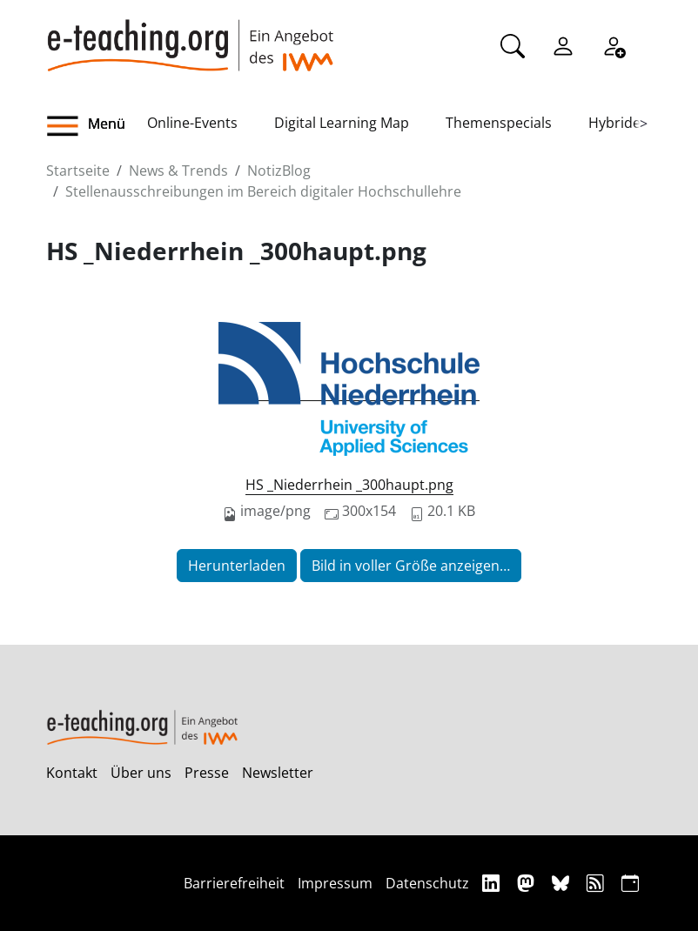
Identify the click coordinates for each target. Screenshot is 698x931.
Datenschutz (427, 883)
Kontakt (71, 772)
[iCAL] (630, 882)
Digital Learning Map (341, 122)
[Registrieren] (613, 44)
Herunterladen (236, 565)
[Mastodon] (528, 882)
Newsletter (277, 772)
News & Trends (178, 170)
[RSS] (597, 882)
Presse (207, 772)
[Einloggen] (563, 44)
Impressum (335, 883)
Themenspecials (499, 122)
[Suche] (512, 44)
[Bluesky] (563, 882)
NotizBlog (279, 170)
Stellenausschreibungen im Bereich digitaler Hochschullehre (263, 191)
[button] (96, 126)
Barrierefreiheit (234, 883)
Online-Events (192, 122)
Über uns (141, 772)
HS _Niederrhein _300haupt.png (349, 484)
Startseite (78, 170)
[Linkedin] (493, 882)
